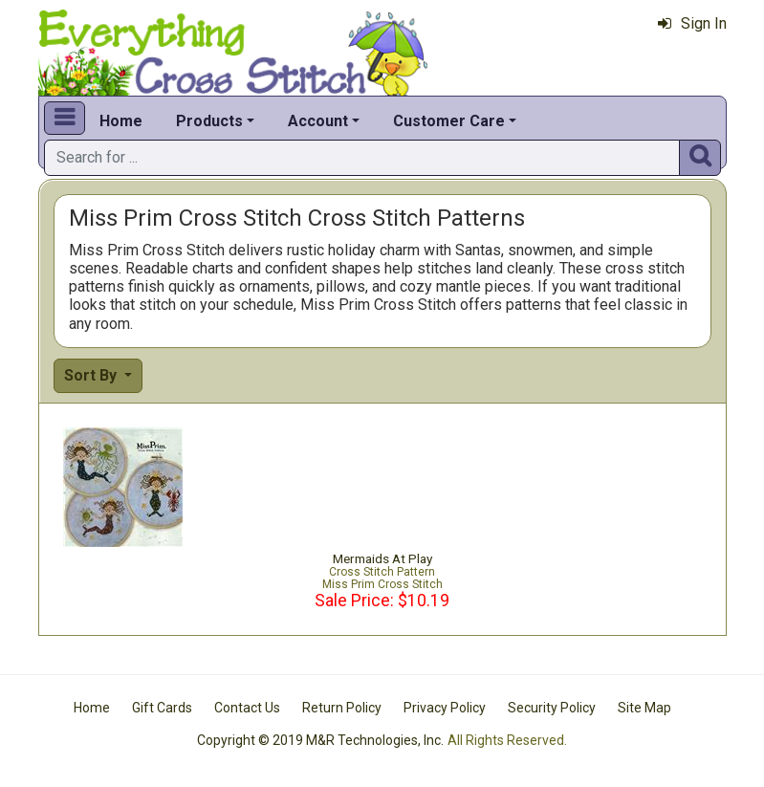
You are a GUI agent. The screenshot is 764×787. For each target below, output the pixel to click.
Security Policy (552, 707)
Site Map (644, 707)
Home (120, 121)
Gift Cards (162, 707)
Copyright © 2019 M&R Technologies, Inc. (320, 740)
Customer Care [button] (449, 121)
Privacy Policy (445, 707)
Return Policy (342, 707)
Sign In (692, 23)
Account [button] (318, 121)
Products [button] (209, 121)
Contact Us (247, 707)
